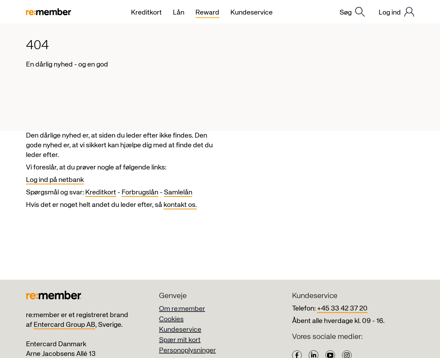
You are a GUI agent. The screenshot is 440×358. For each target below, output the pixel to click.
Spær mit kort (180, 340)
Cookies (171, 319)
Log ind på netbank (55, 180)
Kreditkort (100, 192)
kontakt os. (180, 205)
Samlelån (178, 192)
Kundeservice (180, 329)
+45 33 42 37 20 (342, 308)
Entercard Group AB (64, 325)
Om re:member (182, 309)
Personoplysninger (187, 350)
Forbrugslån (140, 192)
